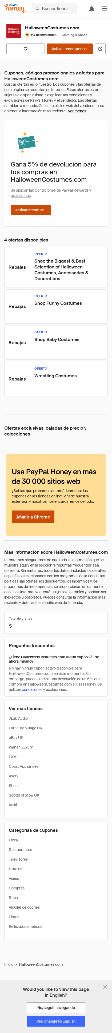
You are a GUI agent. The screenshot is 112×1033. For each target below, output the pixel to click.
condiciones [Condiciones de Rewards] (32, 689)
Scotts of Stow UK (24, 795)
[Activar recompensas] (70, 48)
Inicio (8, 964)
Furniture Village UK (25, 728)
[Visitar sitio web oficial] (100, 48)
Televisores (18, 859)
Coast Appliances (23, 766)
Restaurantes (20, 849)
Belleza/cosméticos (25, 926)
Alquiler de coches (24, 907)
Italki (13, 804)
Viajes (14, 878)
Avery (13, 776)
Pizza (13, 840)
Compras (17, 888)
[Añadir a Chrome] (33, 516)
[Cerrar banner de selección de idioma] (105, 987)
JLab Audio (18, 718)
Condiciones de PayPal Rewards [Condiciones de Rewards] (62, 190)
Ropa (13, 897)
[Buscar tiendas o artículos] (54, 8)
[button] (104, 8)
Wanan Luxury (21, 747)
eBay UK (16, 737)
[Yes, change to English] (56, 1021)
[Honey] (15, 8)
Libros (14, 917)
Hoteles (15, 868)
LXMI (13, 756)
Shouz (14, 785)
